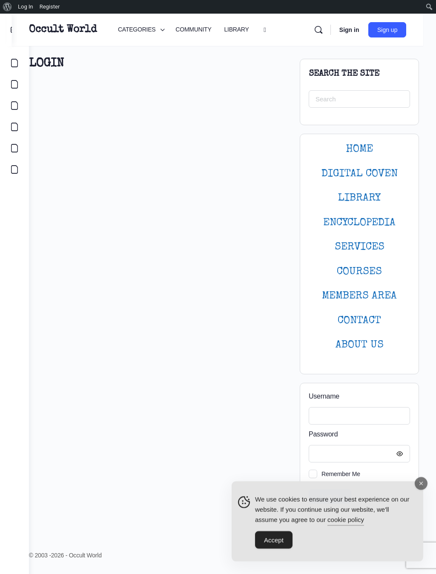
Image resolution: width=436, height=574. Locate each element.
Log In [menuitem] (25, 6)
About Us (360, 345)
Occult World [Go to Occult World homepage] (80, 30)
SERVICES (359, 247)
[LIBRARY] (14, 105)
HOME (359, 149)
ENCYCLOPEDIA (359, 223)
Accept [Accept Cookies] (274, 542)
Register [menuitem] (50, 6)
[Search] (330, 30)
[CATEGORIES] (14, 63)
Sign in (362, 29)
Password (357, 434)
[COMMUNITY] (14, 84)
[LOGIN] (14, 148)
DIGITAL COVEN (359, 174)
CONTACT (359, 321)
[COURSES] (14, 127)
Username (324, 396)
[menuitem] (7, 7)
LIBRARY (359, 198)
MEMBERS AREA (359, 296)
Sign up (400, 29)
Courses (359, 272)
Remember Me (340, 474)
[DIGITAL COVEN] (14, 169)
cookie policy (345, 521)
